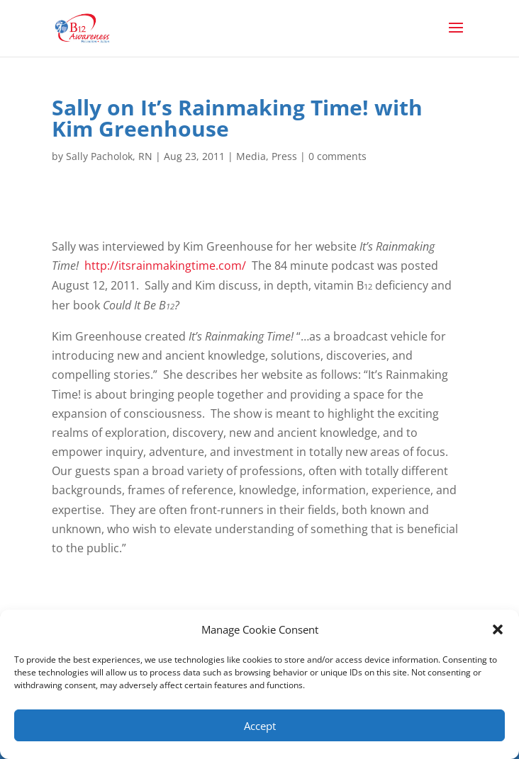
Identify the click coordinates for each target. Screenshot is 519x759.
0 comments (337, 156)
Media (251, 156)
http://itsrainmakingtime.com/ (165, 265)
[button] (498, 629)
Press (284, 156)
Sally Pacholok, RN (109, 156)
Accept (260, 726)
